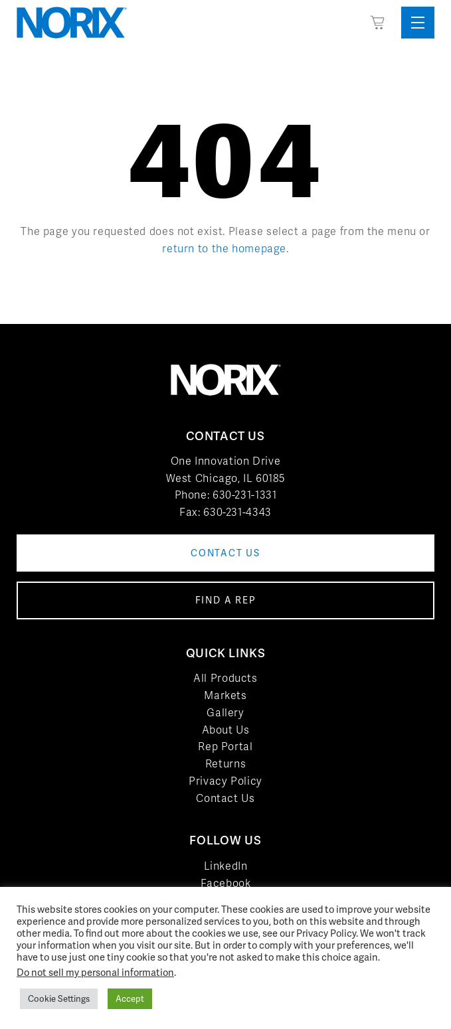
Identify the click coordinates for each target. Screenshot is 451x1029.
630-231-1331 (245, 495)
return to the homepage (224, 249)
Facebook (226, 883)
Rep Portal (225, 746)
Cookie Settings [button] (59, 998)
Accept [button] (130, 998)
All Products (225, 678)
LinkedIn (226, 866)
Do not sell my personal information (95, 972)
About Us (226, 730)
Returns (225, 764)
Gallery (225, 713)
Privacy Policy (225, 781)
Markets (225, 695)
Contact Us (225, 798)
